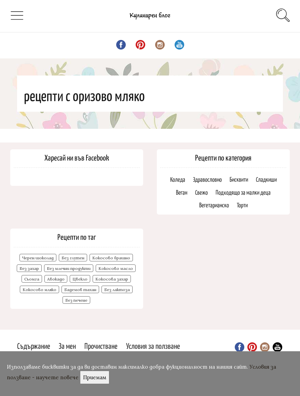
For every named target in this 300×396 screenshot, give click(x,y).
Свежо (201, 192)
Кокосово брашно (111, 257)
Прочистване (101, 346)
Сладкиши (266, 179)
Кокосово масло (115, 268)
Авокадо (56, 279)
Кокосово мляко (39, 289)
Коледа (177, 179)
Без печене (76, 300)
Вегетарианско (214, 205)
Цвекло (79, 279)
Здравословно (207, 179)
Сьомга (31, 279)
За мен (67, 346)
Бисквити (239, 179)
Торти (242, 205)
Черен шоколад (38, 257)
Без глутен (73, 257)
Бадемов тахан (80, 289)
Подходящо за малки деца (243, 192)
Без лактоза (117, 289)
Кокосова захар (111, 279)
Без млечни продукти (69, 268)
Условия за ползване (153, 346)
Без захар (29, 268)
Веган (181, 192)
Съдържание (33, 346)
